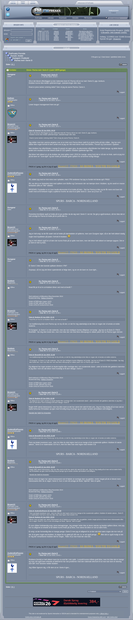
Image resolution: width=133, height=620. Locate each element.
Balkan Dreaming (47, 298)
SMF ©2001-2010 (112, 617)
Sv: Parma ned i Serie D (48, 98)
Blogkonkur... (69, 32)
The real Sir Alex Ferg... (86, 31)
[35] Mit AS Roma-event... (86, 38)
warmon (56, 38)
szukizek (56, 32)
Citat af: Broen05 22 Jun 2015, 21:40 (42, 355)
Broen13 (56, 34)
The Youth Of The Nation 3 (86, 35)
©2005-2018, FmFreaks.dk (33, 617)
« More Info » (103, 613)
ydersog (56, 31)
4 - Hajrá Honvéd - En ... (86, 37)
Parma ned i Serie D (23, 60)
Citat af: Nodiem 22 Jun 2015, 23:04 (41, 517)
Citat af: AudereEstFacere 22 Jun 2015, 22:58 (45, 511)
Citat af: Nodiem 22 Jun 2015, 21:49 (41, 398)
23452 (126, 30)
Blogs (69, 35)
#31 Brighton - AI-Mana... (85, 34)
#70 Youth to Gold (86, 40)
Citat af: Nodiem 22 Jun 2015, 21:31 (41, 317)
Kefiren (10, 98)
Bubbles (56, 37)
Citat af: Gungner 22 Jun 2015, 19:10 (42, 130)
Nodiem (10, 281)
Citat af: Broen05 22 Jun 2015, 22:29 (42, 467)
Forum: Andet (17, 56)
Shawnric (117, 39)
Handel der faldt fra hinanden (40, 413)
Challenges (69, 31)
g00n (56, 35)
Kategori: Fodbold (20, 58)
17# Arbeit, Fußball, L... (86, 32)
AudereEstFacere (15, 173)
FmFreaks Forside (17, 53)
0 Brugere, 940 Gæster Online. (114, 32)
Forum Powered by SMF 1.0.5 (97, 617)
